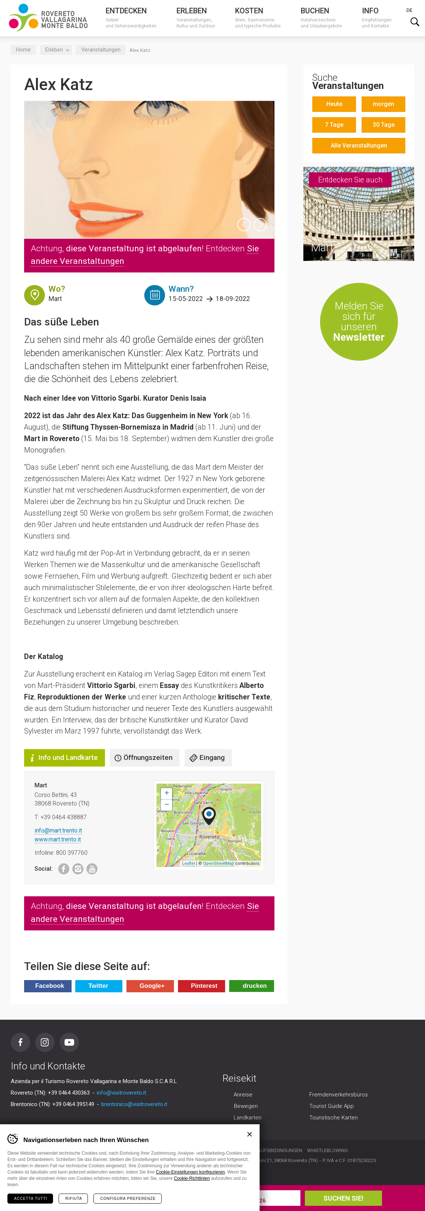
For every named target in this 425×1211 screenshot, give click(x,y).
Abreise (249, 1194)
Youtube (89, 867)
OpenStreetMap (218, 863)
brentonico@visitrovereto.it (134, 1104)
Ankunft (181, 1194)
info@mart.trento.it (58, 830)
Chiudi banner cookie (249, 1134)
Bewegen (246, 1106)
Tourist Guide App (331, 1106)
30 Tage (384, 124)
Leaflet (188, 863)
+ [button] (166, 793)
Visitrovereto (48, 18)
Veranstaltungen (101, 50)
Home (23, 50)
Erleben (56, 50)
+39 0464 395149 (73, 1104)
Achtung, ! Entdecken (145, 255)
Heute (334, 103)
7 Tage (334, 124)
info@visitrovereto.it (121, 1092)
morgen (383, 103)
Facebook (60, 867)
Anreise (243, 1095)
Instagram (75, 867)
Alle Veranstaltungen (359, 145)
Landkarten (247, 1118)
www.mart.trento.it (57, 839)
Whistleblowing (327, 1150)
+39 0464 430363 (69, 1092)
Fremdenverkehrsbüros (338, 1095)
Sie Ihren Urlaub (99, 1198)
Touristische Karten (333, 1118)
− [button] (166, 805)
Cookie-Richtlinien (192, 1178)
